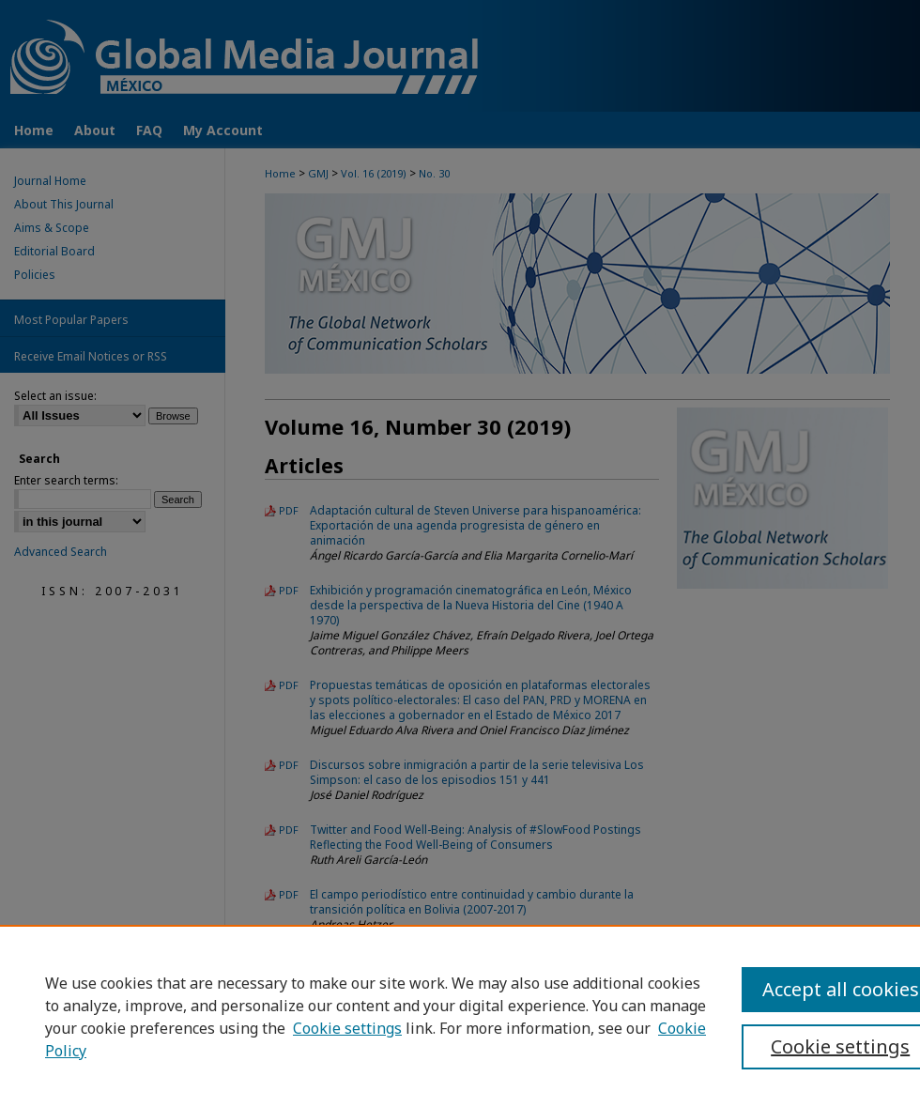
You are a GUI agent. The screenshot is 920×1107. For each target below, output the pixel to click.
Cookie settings (347, 1028)
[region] (460, 1016)
